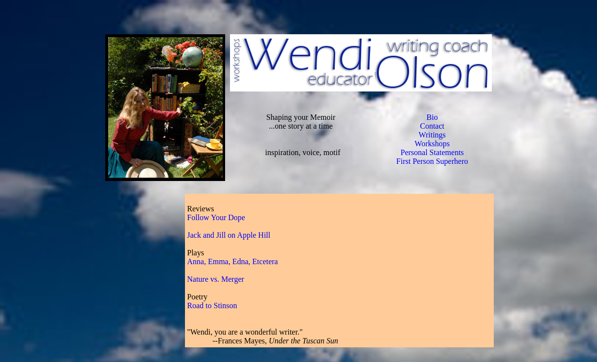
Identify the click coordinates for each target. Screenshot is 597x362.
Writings (431, 135)
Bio (432, 117)
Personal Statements (431, 152)
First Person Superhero (432, 161)
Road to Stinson (212, 305)
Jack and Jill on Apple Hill (228, 235)
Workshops (432, 143)
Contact (432, 126)
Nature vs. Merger (215, 279)
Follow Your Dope (216, 217)
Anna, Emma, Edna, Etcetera (232, 261)
